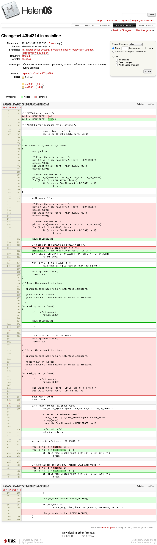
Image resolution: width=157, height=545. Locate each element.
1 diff (39, 87)
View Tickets (146, 25)
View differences (120, 44)
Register (125, 20)
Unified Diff (68, 536)
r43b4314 (16, 108)
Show (116, 48)
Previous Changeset (122, 30)
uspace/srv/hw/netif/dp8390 (37, 73)
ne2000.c (30, 87)
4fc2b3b (26, 56)
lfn (23, 49)
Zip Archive (88, 536)
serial (37, 49)
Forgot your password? (143, 20)
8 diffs (40, 84)
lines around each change (137, 48)
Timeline (89, 25)
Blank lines (123, 60)
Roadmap (105, 25)
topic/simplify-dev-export (35, 52)
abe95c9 (26, 59)
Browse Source (124, 25)
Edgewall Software (34, 542)
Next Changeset (143, 30)
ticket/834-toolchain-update (56, 49)
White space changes (128, 65)
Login (99, 20)
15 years (52, 43)
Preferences (111, 20)
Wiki (76, 25)
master (29, 49)
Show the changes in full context (129, 51)
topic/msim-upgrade (82, 49)
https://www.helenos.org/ (143, 542)
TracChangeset (108, 527)
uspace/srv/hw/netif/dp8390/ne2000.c (26, 486)
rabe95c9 (7, 108)
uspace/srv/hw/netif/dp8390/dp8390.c (26, 103)
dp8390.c (30, 84)
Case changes (125, 62)
